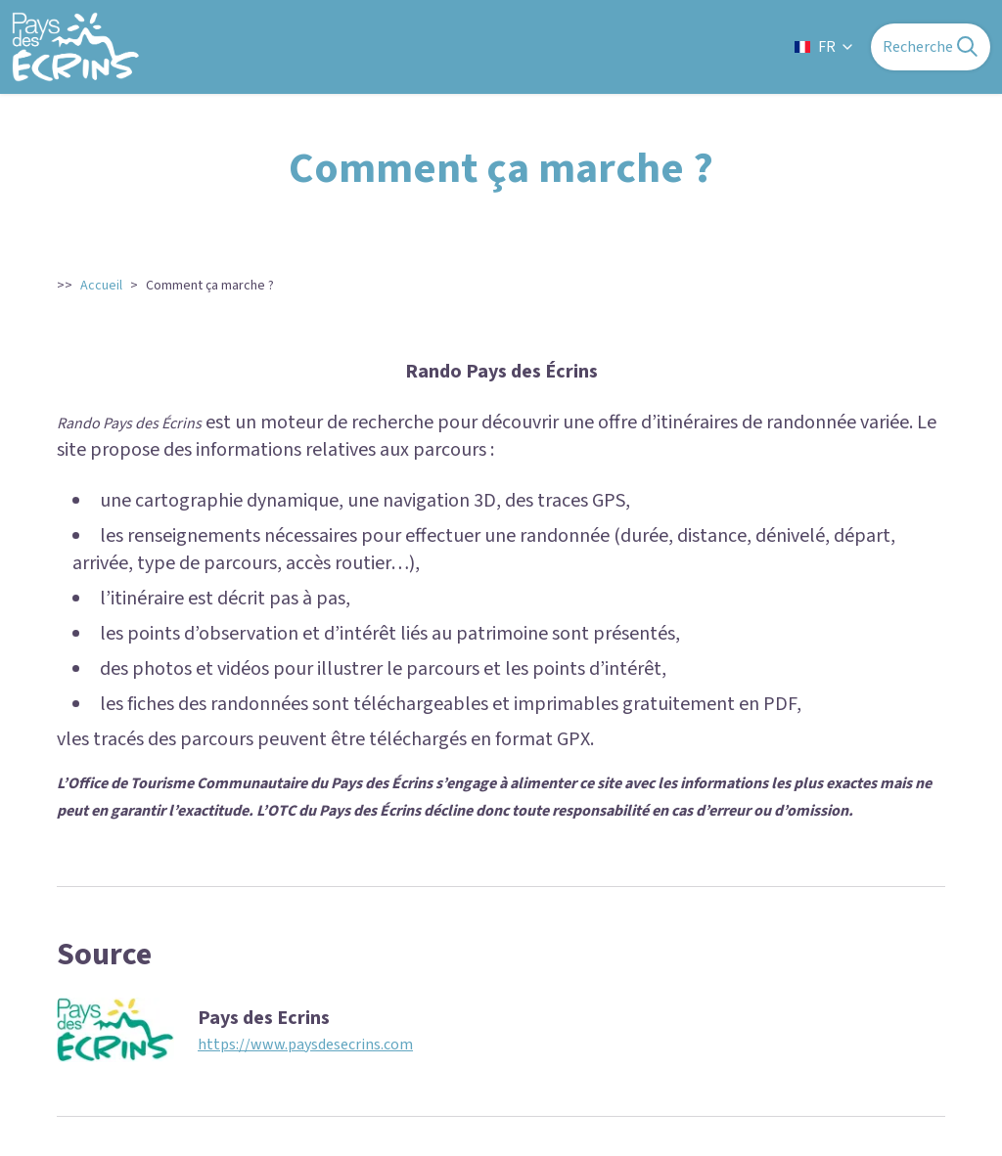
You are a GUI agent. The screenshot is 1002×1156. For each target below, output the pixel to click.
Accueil (101, 285)
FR (825, 47)
